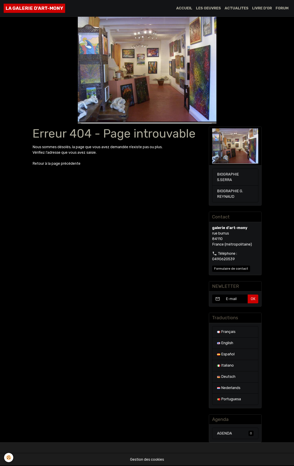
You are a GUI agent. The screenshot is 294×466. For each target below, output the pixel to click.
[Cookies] (8, 457)
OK (253, 299)
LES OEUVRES (208, 8)
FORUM (282, 8)
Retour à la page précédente (56, 163)
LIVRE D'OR (262, 8)
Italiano (225, 365)
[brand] (34, 8)
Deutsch (226, 376)
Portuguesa (229, 399)
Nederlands (228, 388)
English (225, 343)
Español (226, 354)
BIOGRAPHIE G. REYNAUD (230, 194)
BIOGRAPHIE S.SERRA (228, 177)
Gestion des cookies (147, 459)
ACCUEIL (184, 8)
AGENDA (235, 433)
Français (226, 331)
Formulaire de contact (231, 268)
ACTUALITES (236, 8)
